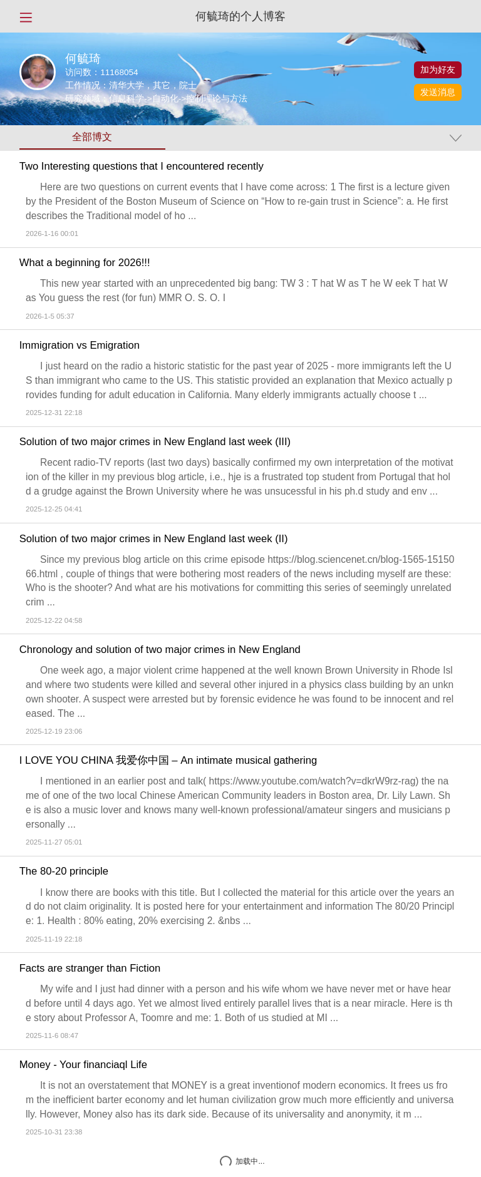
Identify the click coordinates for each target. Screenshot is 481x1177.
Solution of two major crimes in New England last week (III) (155, 442)
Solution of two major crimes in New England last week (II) (153, 539)
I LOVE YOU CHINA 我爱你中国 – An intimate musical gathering (168, 760)
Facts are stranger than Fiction (89, 968)
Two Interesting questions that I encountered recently (141, 166)
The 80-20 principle (63, 871)
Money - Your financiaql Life (83, 1065)
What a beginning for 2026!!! (84, 263)
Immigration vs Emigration (79, 345)
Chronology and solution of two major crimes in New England (160, 649)
